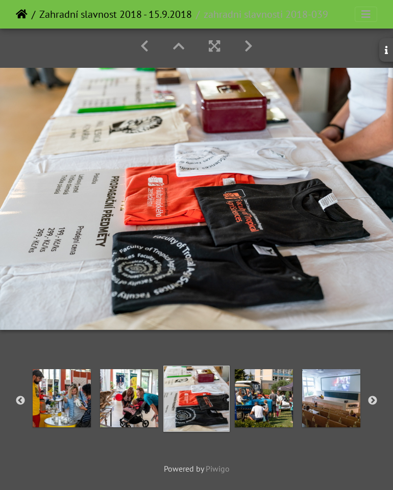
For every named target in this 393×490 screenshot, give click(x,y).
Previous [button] (20, 401)
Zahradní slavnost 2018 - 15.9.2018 (115, 14)
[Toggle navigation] (366, 14)
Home (22, 14)
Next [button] (372, 401)
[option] (61, 398)
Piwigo (218, 468)
